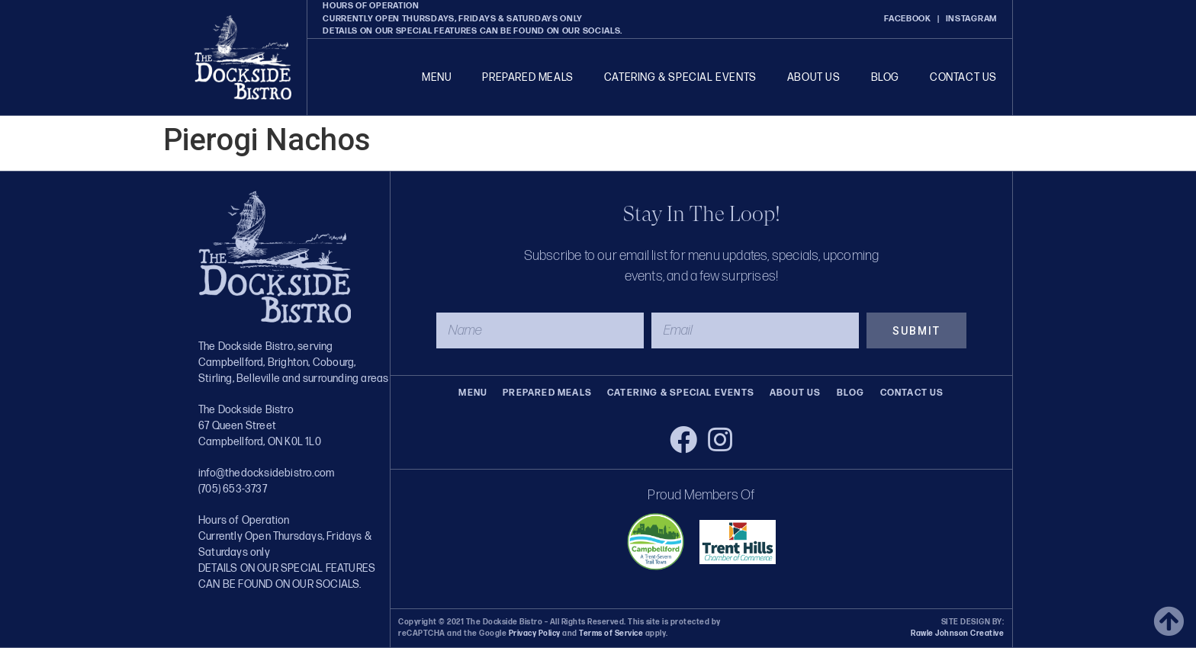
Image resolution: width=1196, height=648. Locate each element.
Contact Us (963, 77)
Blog (885, 77)
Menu (437, 77)
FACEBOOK (907, 19)
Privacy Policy (535, 633)
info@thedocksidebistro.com (266, 473)
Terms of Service (610, 633)
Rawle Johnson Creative (957, 633)
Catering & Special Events (680, 77)
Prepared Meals (527, 77)
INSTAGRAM (971, 19)
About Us (814, 77)
